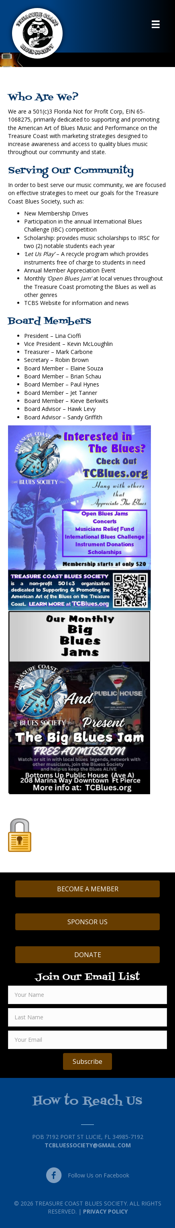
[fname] (87, 995)
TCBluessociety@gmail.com (88, 1145)
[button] (87, 1061)
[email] (87, 1040)
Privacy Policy (105, 1211)
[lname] (87, 1017)
